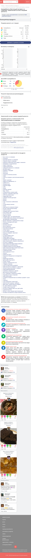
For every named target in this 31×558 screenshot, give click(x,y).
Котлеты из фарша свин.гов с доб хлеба (13, 288)
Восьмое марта (6, 169)
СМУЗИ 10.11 (6, 182)
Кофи (4, 176)
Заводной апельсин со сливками (11, 167)
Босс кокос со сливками (9, 157)
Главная (2, 5)
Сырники (5, 280)
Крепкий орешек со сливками (10, 159)
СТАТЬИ (3, 524)
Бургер (4, 199)
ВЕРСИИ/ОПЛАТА (5, 539)
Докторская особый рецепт (9, 272)
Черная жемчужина (8, 166)
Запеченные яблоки (8, 228)
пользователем (13, 14)
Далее (15, 111)
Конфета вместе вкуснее (9, 287)
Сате (4, 203)
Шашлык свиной (7, 189)
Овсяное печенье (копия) (9, 249)
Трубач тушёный (7, 180)
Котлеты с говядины (8, 242)
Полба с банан (6, 261)
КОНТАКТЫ (11, 542)
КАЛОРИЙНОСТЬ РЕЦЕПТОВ (7, 531)
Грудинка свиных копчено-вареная (11, 246)
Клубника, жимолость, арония (10, 270)
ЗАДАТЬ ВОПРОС (5, 542)
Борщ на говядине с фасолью (10, 232)
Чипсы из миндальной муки (10, 222)
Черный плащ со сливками (9, 161)
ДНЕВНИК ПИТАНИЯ (6, 517)
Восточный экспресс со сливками (23, 7)
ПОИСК (3, 526)
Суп (4, 178)
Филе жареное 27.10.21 (8, 251)
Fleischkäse (5, 223)
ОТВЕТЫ (3, 533)
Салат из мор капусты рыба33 (10, 265)
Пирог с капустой (7, 165)
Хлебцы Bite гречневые (8, 238)
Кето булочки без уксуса (9, 227)
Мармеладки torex (7, 237)
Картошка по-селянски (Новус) (10, 207)
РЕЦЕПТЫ (4, 519)
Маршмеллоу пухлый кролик (10, 245)
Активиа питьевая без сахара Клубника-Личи (14, 292)
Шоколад (5, 173)
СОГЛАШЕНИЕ (5, 544)
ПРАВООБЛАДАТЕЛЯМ (6, 536)
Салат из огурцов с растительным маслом (13, 177)
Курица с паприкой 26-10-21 (10, 262)
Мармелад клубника (8, 258)
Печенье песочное (7, 224)
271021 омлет (6, 230)
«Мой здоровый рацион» (19, 147)
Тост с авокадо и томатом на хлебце (12, 273)
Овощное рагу (6, 184)
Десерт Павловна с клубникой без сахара (13, 220)
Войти (28, 2)
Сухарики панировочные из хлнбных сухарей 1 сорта (16, 277)
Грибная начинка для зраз (9, 197)
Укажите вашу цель (5, 96)
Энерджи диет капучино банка (10, 211)
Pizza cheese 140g (7, 212)
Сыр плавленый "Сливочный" (10, 281)
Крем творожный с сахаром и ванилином (13, 241)
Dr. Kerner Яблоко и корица (10, 285)
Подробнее (13, 142)
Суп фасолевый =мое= (8, 235)
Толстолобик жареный (8, 231)
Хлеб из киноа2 (7, 209)
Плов (4, 279)
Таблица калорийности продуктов (12, 5)
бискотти (5, 172)
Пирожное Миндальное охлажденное (12, 256)
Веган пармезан (7, 226)
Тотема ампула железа (8, 204)
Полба (4, 257)
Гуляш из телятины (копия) (9, 174)
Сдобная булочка (7, 289)
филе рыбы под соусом (9, 260)
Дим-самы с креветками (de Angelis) (12, 284)
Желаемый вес (4, 105)
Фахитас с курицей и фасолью (10, 193)
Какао (4, 205)
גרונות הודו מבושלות (7, 254)
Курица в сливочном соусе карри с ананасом (14, 162)
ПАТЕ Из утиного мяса (8, 195)
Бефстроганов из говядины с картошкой (13, 266)
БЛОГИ (3, 522)
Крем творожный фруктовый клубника (12, 243)
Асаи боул (5, 234)
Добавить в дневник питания (15, 42)
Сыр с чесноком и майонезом (10, 201)
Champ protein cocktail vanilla (10, 192)
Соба (4, 186)
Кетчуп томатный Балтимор (10, 208)
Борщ (4, 188)
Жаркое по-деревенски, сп (9, 181)
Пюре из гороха (7, 215)
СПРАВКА (4, 538)
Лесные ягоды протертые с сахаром (12, 268)
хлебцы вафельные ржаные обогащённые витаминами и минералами (13, 218)
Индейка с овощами (8, 170)
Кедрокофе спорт (7, 196)
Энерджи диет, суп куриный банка (11, 216)
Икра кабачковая (7, 276)
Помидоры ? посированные (10, 163)
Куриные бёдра (7, 185)
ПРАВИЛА (10, 544)
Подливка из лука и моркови (10, 274)
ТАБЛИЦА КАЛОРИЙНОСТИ (7, 529)
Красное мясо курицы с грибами (11, 283)
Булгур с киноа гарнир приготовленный (13, 291)
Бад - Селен (6, 190)
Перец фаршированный (9, 269)
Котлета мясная (7, 214)
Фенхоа (5, 253)
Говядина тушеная (7, 264)
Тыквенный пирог (7, 250)
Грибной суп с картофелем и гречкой (12, 239)
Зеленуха (5, 158)
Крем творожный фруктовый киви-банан (13, 247)
